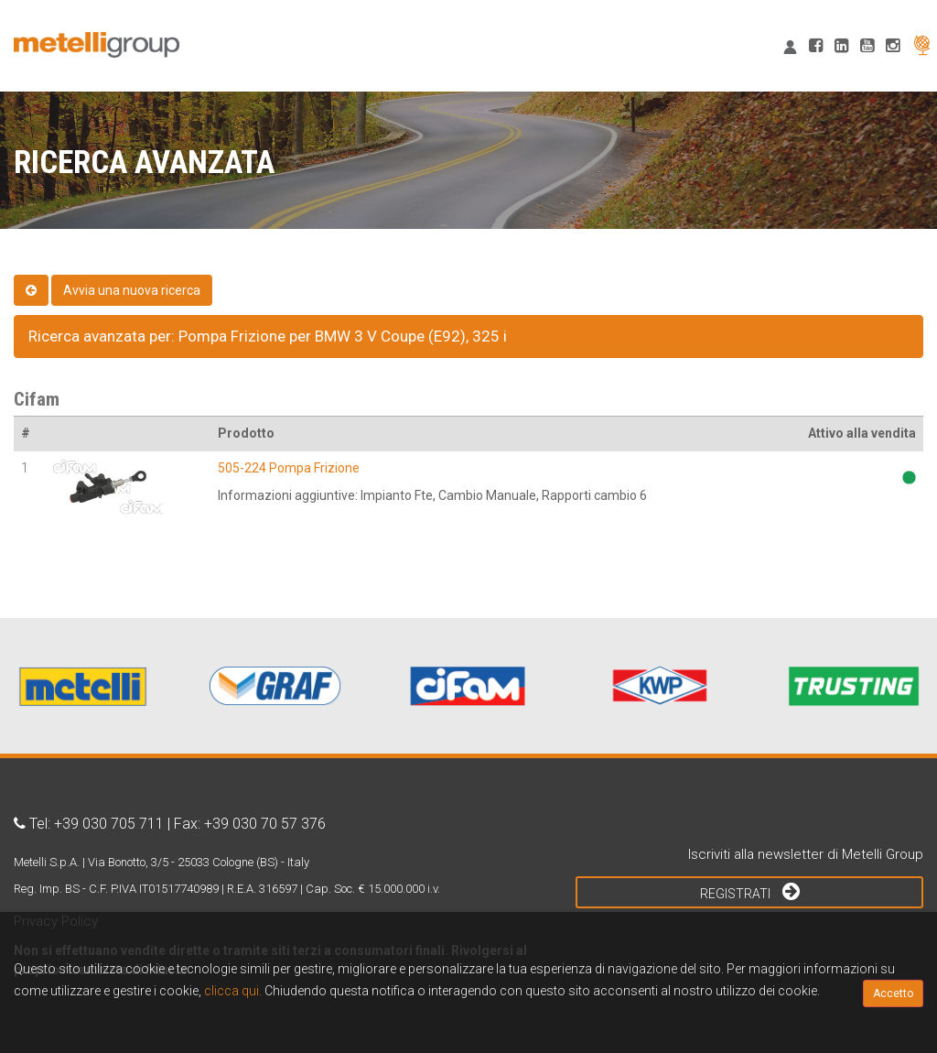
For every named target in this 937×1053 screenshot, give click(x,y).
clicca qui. (233, 990)
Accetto (893, 993)
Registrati (750, 891)
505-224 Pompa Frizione (289, 468)
